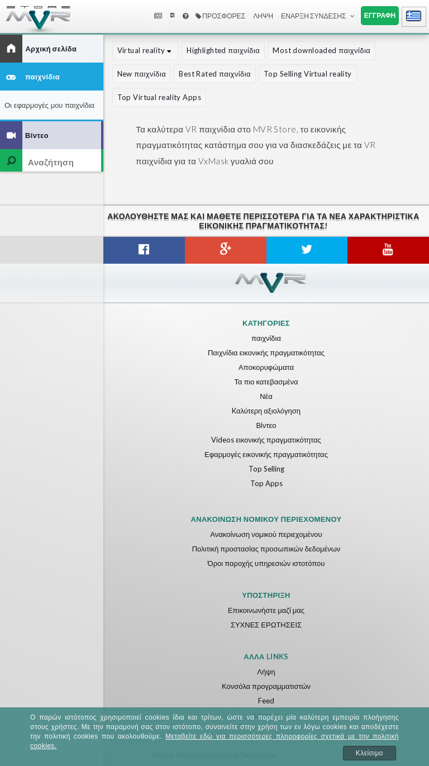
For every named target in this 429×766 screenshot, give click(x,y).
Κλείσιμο (369, 753)
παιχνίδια (266, 338)
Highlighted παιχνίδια (223, 50)
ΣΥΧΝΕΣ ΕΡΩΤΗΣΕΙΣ (266, 624)
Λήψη (263, 16)
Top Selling (266, 468)
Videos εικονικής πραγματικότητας (266, 439)
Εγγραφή (379, 15)
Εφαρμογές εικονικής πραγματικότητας (266, 454)
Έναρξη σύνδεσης (313, 16)
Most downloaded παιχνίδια (321, 50)
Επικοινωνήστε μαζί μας (266, 610)
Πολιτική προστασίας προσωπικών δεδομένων (266, 548)
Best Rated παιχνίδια (215, 73)
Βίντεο (266, 425)
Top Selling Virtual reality (308, 73)
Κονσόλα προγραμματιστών (266, 686)
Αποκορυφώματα (266, 367)
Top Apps (266, 483)
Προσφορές (220, 16)
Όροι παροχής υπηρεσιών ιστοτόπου (266, 563)
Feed (266, 700)
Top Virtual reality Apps (159, 97)
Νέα (266, 396)
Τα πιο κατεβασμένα (266, 381)
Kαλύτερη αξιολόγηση (266, 410)
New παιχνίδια (141, 73)
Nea (159, 16)
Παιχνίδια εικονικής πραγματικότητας (266, 352)
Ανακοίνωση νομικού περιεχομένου (266, 534)
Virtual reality (145, 50)
